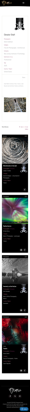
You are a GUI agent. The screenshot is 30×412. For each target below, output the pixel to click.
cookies (22, 405)
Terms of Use (9, 405)
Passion (5, 348)
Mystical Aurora (7, 226)
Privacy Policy (14, 405)
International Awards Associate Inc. (17, 407)
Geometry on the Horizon (9, 286)
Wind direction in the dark (10, 166)
